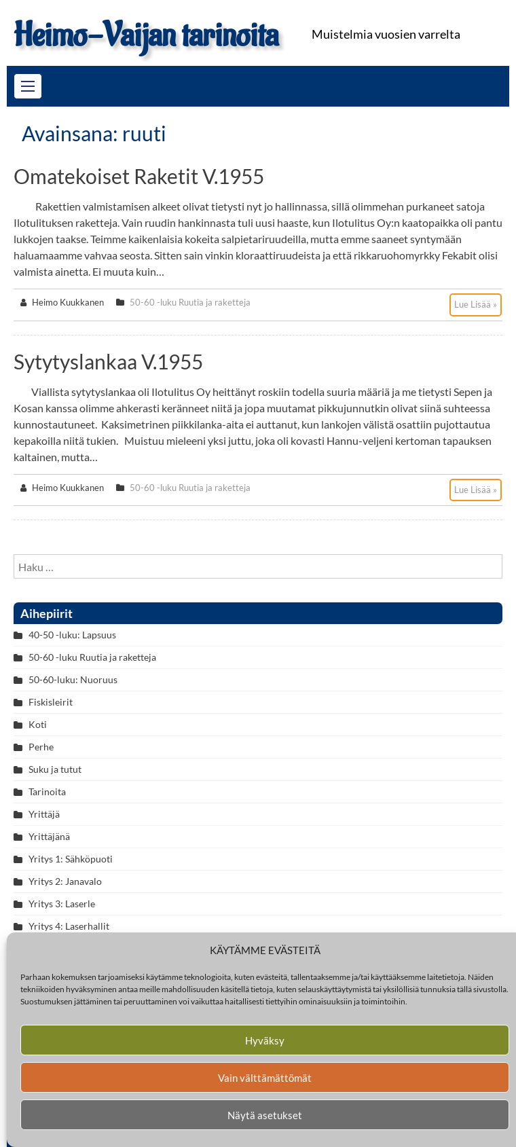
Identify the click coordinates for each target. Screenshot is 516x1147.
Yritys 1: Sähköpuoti (71, 858)
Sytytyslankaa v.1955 (108, 361)
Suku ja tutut (55, 769)
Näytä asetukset (264, 1115)
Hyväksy (264, 1040)
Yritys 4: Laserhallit (69, 926)
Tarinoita (47, 791)
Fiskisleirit (51, 702)
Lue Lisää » (475, 304)
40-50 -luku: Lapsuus (72, 634)
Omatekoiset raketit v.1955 (139, 176)
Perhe (41, 746)
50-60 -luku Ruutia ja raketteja (190, 302)
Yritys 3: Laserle (62, 903)
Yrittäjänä (49, 836)
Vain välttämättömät (265, 1078)
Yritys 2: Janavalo (65, 881)
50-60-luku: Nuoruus (73, 679)
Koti (38, 724)
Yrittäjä (44, 814)
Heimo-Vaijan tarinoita (146, 35)
